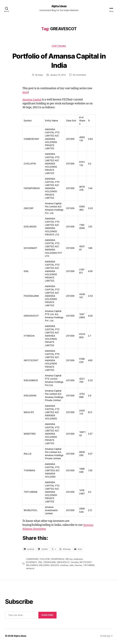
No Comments (79, 75)
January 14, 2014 (58, 75)
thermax (79, 565)
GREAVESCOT (64, 562)
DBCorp (69, 559)
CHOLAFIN (45, 559)
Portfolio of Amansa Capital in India (59, 60)
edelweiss (78, 559)
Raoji (40, 75)
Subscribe (47, 615)
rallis (72, 565)
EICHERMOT (32, 562)
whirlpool (42, 568)
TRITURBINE (31, 568)
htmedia (76, 562)
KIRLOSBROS (32, 565)
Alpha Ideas (59, 6)
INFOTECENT (87, 562)
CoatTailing (59, 46)
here (25, 92)
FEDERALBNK (50, 562)
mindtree (65, 565)
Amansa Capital (32, 100)
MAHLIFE (55, 565)
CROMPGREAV (57, 559)
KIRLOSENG (44, 565)
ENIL (41, 562)
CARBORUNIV (32, 559)
